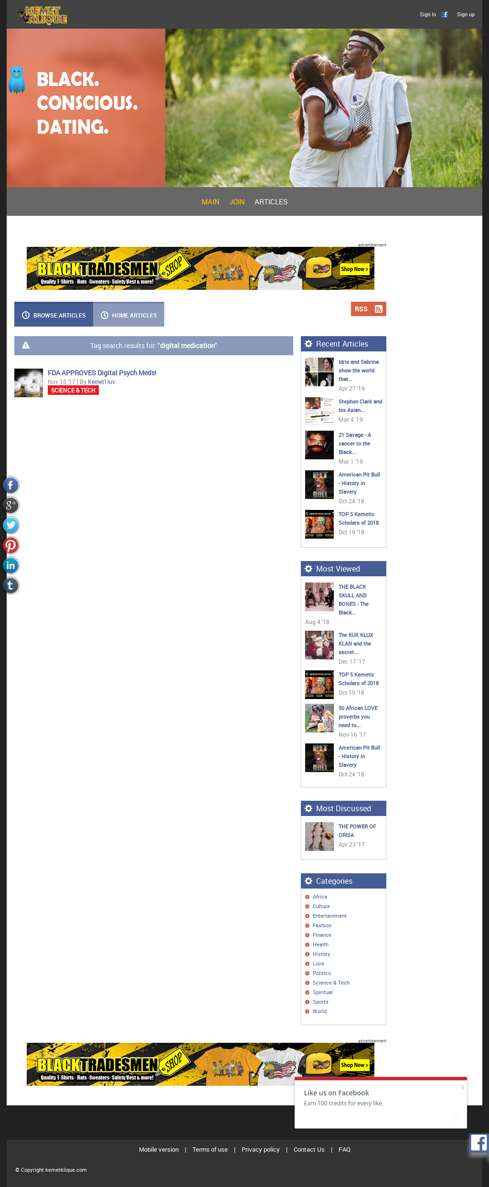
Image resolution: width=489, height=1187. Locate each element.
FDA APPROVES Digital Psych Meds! (102, 372)
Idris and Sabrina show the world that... (359, 370)
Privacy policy (261, 1149)
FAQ (345, 1149)
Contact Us (309, 1149)
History (321, 953)
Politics (322, 972)
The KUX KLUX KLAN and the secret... (356, 643)
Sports (321, 1001)
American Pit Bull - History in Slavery (359, 483)
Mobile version (159, 1149)
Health (321, 944)
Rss (378, 896)
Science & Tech (73, 390)
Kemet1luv (101, 381)
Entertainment (330, 915)
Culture (321, 906)
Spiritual (323, 992)
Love (318, 963)
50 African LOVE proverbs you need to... (358, 716)
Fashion (322, 925)
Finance (322, 934)
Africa (320, 896)
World (320, 1011)
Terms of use (210, 1149)
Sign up (466, 14)
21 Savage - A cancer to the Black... (355, 443)
